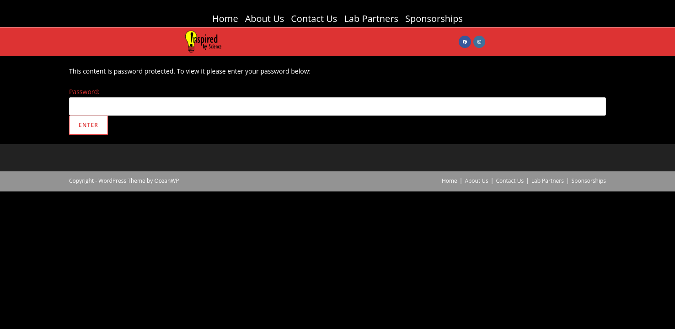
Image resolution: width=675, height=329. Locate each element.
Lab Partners (371, 18)
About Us (264, 18)
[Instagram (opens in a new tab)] (479, 42)
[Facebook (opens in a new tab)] (465, 42)
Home (225, 18)
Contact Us (314, 18)
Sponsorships (434, 18)
